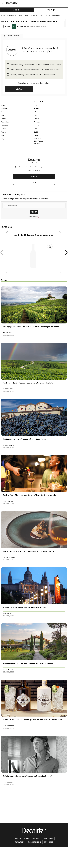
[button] (12, 36)
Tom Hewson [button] (8, 333)
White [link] (35, 15)
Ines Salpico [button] (7, 614)
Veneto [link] (27, 15)
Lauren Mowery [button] (9, 445)
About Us (18, 839)
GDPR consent (48, 842)
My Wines (6, 26)
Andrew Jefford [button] (9, 389)
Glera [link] (41, 15)
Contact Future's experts (32, 839)
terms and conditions (34, 842)
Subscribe (17, 10)
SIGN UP (34, 212)
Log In (49, 89)
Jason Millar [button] (8, 501)
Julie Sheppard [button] (8, 726)
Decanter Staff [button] (9, 557)
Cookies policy (48, 839)
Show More (34, 217)
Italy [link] (21, 15)
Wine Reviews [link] (12, 15)
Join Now (19, 89)
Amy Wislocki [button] (8, 782)
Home (3, 15)
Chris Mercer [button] (8, 670)
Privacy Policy (19, 842)
